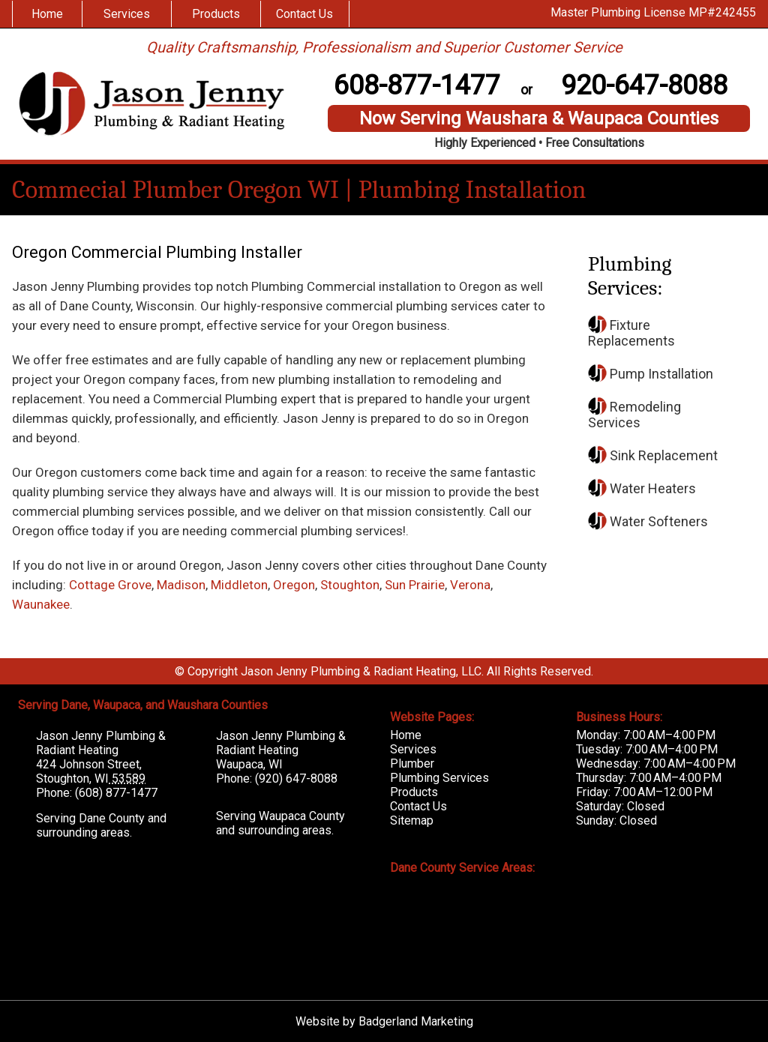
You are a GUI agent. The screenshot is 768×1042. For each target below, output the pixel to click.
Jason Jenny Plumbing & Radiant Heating (101, 743)
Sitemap (412, 820)
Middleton (239, 584)
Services (127, 14)
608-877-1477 (417, 85)
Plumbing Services (439, 778)
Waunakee (41, 604)
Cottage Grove (110, 584)
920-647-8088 (644, 85)
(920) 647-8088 (296, 778)
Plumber (412, 763)
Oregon (294, 584)
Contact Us (304, 14)
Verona (470, 584)
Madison (181, 584)
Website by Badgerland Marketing (384, 1021)
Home (47, 14)
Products (216, 14)
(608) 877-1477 (116, 793)
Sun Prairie (415, 584)
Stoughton (350, 584)
